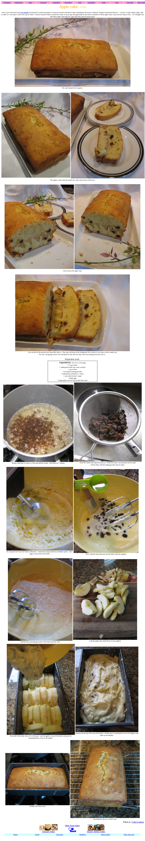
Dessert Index (48, 832)
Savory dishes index (96, 832)
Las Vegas (24, 12)
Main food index (72, 826)
